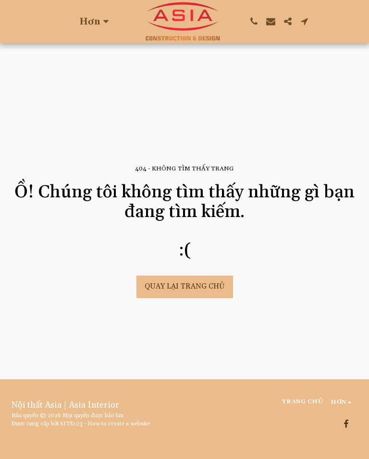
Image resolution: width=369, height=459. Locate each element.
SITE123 (71, 423)
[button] (254, 21)
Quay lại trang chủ (184, 286)
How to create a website (118, 423)
